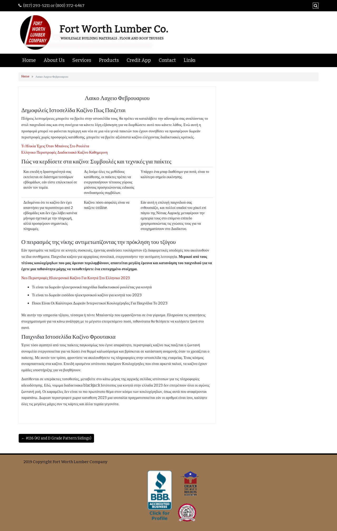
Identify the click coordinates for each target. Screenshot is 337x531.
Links (189, 60)
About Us (54, 60)
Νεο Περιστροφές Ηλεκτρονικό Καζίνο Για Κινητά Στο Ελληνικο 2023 (75, 278)
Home (29, 60)
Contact (167, 60)
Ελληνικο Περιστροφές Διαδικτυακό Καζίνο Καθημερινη (64, 152)
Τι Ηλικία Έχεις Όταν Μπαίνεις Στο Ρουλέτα (55, 146)
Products (109, 60)
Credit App (139, 60)
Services (81, 60)
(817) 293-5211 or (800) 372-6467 (54, 5)
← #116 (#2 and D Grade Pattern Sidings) (56, 438)
